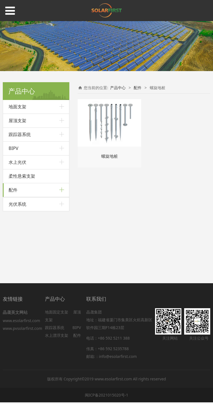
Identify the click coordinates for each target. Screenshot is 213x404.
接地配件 (16, 223)
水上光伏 (17, 162)
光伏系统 (17, 267)
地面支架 (17, 107)
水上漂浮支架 (57, 337)
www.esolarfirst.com (22, 322)
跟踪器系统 (20, 134)
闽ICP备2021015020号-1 (106, 396)
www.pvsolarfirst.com (22, 330)
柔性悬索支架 (22, 176)
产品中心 (118, 87)
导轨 (12, 214)
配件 (13, 190)
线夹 (12, 232)
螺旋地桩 (16, 204)
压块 (12, 242)
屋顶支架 (17, 120)
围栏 (12, 252)
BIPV (13, 148)
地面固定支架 (56, 313)
